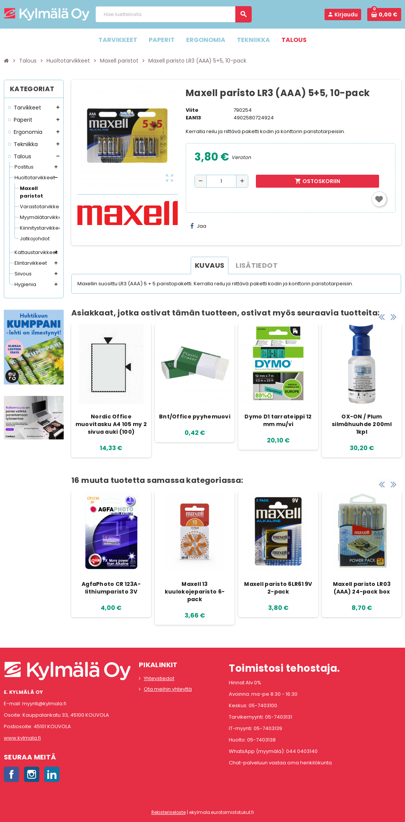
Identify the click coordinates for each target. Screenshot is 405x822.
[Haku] (173, 14)
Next (393, 316)
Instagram (31, 774)
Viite (192, 110)
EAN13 (193, 117)
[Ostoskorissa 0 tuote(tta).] (384, 14)
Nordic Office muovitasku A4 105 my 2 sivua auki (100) (111, 424)
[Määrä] (221, 181)
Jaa (198, 226)
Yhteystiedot (159, 678)
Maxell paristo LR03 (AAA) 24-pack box (362, 587)
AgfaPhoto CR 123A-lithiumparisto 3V (111, 587)
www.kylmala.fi (22, 738)
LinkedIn (51, 774)
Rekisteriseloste (168, 812)
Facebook (11, 774)
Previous (381, 316)
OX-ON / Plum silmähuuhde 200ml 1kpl (362, 424)
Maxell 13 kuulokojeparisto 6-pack (195, 591)
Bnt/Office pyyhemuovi (194, 416)
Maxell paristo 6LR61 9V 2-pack (278, 587)
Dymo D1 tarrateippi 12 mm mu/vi (278, 420)
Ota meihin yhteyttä (168, 689)
